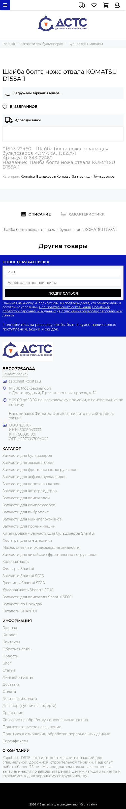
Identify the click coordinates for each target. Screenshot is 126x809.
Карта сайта (88, 804)
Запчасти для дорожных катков (31, 484)
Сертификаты (15, 741)
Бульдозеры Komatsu (53, 176)
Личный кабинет (18, 677)
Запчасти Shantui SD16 (23, 576)
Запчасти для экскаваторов (28, 462)
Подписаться (63, 293)
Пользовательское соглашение (32, 727)
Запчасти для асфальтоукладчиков (35, 476)
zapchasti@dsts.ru (25, 381)
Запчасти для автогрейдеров (30, 491)
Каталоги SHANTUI (20, 611)
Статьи (9, 670)
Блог (7, 663)
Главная (10, 628)
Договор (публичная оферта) (29, 705)
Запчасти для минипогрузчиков (32, 519)
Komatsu (28, 176)
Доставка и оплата (20, 698)
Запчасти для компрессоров (29, 505)
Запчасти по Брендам (23, 604)
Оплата (9, 691)
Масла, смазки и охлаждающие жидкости (41, 547)
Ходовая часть (16, 561)
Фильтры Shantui (18, 568)
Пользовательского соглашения (65, 307)
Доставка (11, 684)
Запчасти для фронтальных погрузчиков (40, 469)
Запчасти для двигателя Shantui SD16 (37, 597)
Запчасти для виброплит (26, 512)
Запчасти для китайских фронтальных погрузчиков (50, 554)
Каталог (10, 635)
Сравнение (13, 712)
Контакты (11, 642)
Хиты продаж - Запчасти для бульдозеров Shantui (49, 533)
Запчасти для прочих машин (29, 526)
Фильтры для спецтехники (27, 540)
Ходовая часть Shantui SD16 (28, 590)
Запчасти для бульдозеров (93, 176)
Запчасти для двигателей (26, 498)
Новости (11, 656)
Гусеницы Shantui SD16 (24, 583)
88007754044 (19, 369)
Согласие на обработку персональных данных (45, 720)
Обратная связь (17, 649)
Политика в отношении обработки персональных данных (56, 734)
